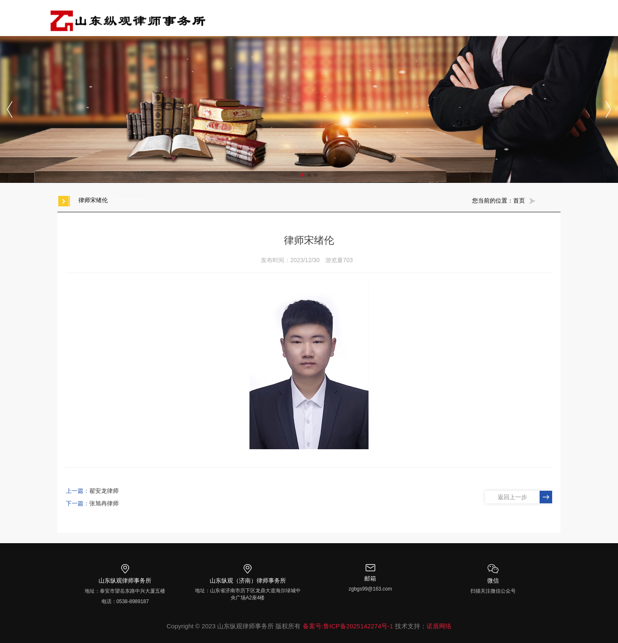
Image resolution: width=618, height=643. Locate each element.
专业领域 (372, 17)
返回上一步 (512, 497)
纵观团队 (333, 17)
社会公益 (530, 17)
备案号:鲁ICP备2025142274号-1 (348, 626)
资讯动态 (451, 17)
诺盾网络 (439, 626)
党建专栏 (412, 17)
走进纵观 (293, 17)
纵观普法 (491, 17)
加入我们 (569, 17)
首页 (261, 17)
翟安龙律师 (104, 490)
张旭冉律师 (104, 503)
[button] (302, 175)
